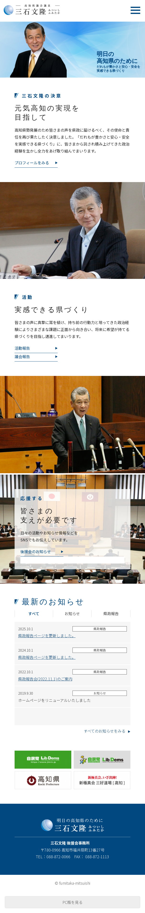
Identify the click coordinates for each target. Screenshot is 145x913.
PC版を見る (72, 902)
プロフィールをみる (32, 162)
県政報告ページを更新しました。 (47, 635)
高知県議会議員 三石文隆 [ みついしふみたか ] (40, 9)
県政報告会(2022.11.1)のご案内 (45, 679)
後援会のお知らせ (35, 551)
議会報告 (22, 356)
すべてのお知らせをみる (104, 731)
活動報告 (22, 348)
